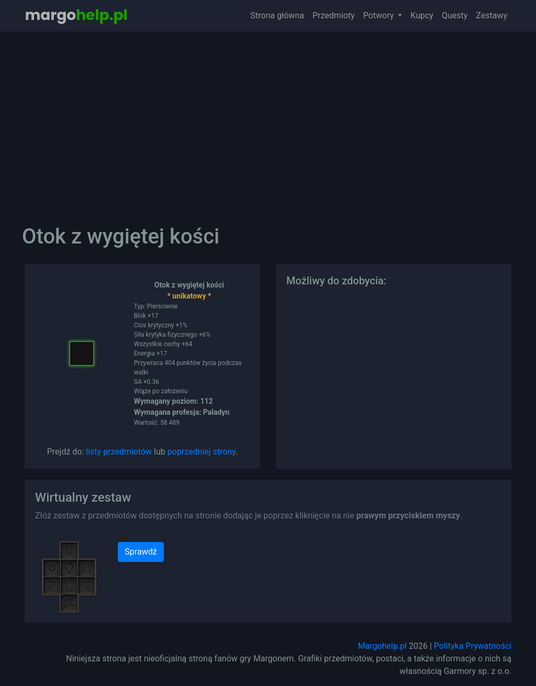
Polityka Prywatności (472, 646)
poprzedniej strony (202, 452)
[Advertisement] (268, 120)
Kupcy (421, 15)
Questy (454, 15)
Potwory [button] (379, 15)
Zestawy (491, 15)
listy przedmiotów (119, 452)
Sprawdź (141, 552)
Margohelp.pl (382, 646)
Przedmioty (333, 15)
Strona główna (277, 15)
